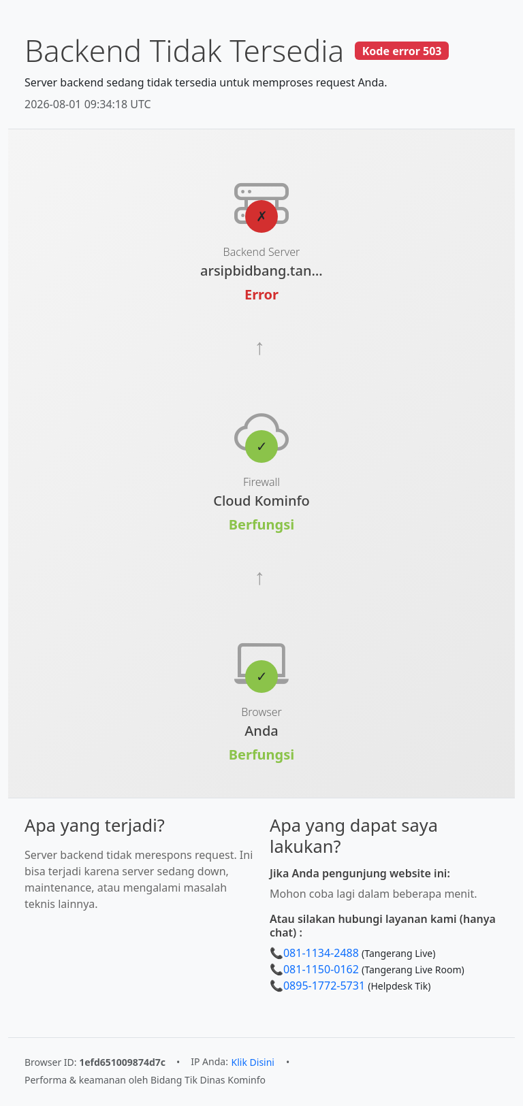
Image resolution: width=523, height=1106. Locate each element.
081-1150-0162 (321, 969)
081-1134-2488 (321, 952)
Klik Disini (253, 1062)
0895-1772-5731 (324, 985)
